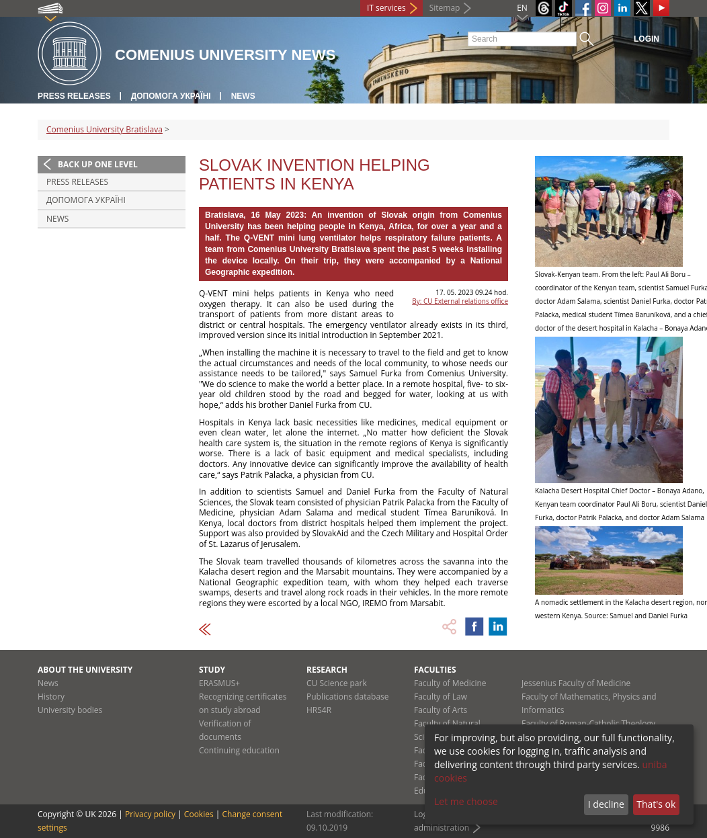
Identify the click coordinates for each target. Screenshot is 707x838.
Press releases (74, 96)
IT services (386, 7)
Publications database (347, 696)
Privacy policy (150, 814)
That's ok (655, 804)
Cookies (199, 814)
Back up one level (98, 164)
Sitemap (444, 7)
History (51, 696)
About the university (85, 669)
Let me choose (466, 801)
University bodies (70, 710)
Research (326, 669)
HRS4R (318, 710)
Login (646, 39)
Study (212, 669)
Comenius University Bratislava (104, 129)
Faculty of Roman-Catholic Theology (588, 723)
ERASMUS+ (219, 683)
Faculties (435, 669)
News (243, 96)
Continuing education (239, 750)
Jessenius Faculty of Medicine (576, 683)
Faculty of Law (440, 696)
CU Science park (336, 683)
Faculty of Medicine (450, 683)
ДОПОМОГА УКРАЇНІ (171, 96)
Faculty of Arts (440, 710)
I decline (606, 804)
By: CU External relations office (460, 301)
